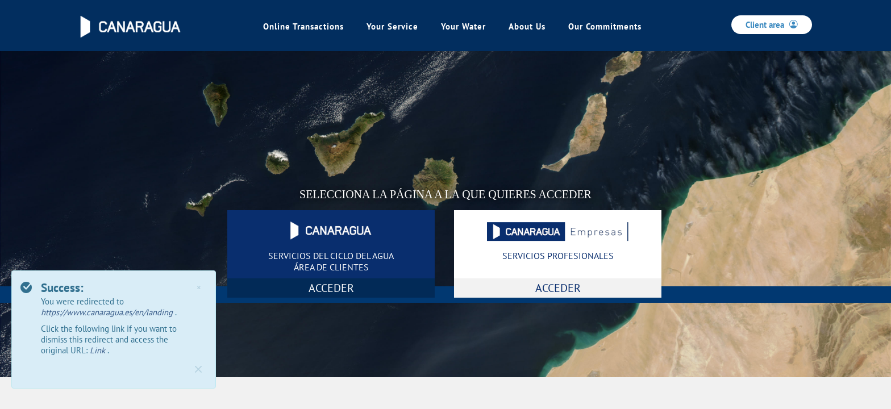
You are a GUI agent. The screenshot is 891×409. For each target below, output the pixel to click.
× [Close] (199, 287)
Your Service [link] (392, 26)
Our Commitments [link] (605, 26)
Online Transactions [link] (303, 26)
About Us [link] (527, 26)
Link (98, 350)
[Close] (198, 369)
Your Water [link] (463, 26)
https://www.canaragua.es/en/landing (108, 312)
